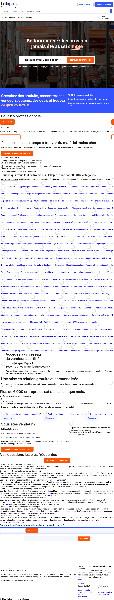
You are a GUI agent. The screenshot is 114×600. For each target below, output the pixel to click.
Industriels (7, 122)
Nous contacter (83, 590)
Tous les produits (8, 17)
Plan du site (82, 597)
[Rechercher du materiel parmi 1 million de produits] (111, 11)
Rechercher (32, 530)
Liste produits (80, 578)
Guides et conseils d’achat (85, 593)
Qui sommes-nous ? (25, 17)
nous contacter (6, 504)
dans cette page (49, 495)
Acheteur (51, 460)
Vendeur (63, 460)
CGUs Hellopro (104, 594)
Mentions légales (105, 592)
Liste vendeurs (81, 582)
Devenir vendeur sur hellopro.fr (17, 449)
